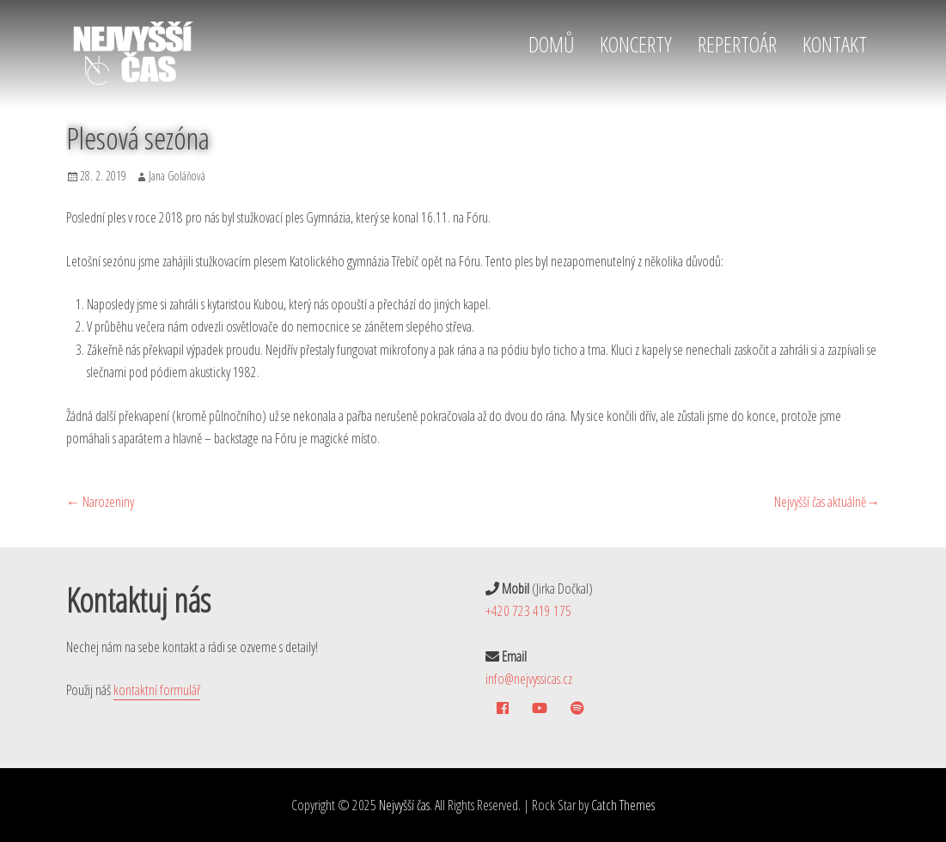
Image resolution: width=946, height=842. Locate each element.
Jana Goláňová (177, 176)
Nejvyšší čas (404, 805)
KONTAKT (835, 43)
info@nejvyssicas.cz (528, 678)
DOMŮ (551, 43)
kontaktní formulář (156, 689)
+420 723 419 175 (528, 610)
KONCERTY (636, 43)
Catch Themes (623, 805)
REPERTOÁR (737, 43)
